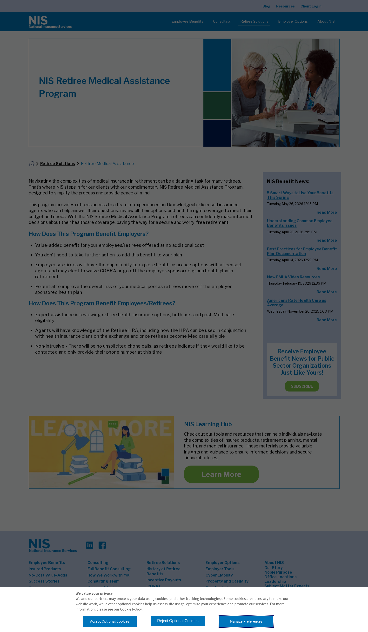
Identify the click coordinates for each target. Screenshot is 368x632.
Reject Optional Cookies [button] (178, 621)
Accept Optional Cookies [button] (109, 621)
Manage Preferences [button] (246, 621)
